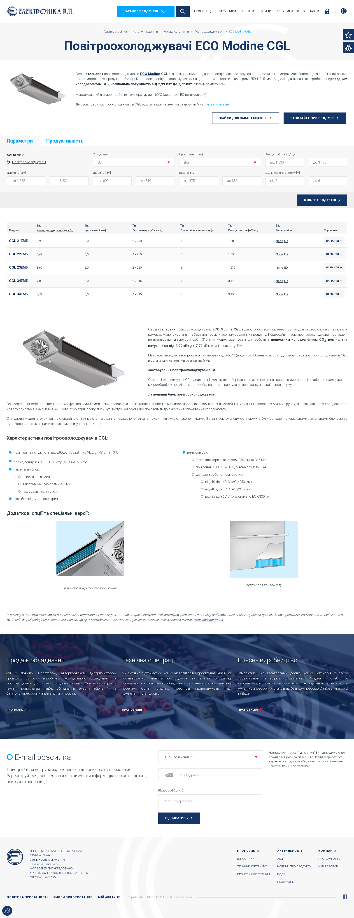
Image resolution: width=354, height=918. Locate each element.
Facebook (345, 897)
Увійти (327, 11)
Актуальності (289, 850)
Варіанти (334, 240)
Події (281, 874)
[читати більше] (218, 104)
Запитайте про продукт (312, 118)
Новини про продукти (294, 866)
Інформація (286, 882)
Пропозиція (203, 11)
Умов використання (208, 620)
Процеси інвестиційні (253, 874)
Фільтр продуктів (320, 200)
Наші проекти (328, 866)
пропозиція (16, 709)
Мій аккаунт (109, 897)
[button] (134, 162)
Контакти (311, 11)
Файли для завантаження (243, 118)
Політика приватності (27, 897)
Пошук (183, 11)
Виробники (227, 11)
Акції (280, 858)
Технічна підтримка (252, 866)
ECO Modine (150, 74)
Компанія (327, 850)
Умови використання (72, 897)
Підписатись (176, 818)
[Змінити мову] (343, 11)
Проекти (247, 11)
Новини (265, 11)
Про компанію (287, 11)
